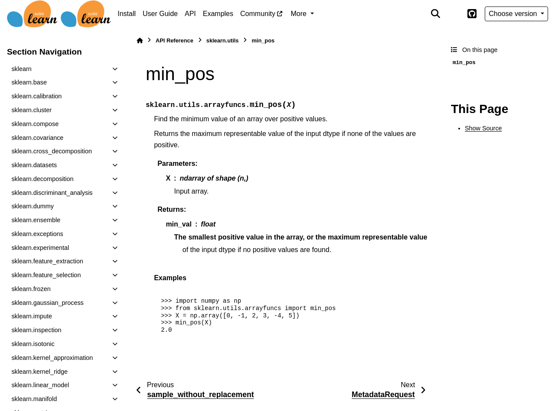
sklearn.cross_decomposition (51, 151)
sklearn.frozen (30, 288)
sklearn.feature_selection (46, 275)
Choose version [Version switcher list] (514, 13)
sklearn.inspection (36, 330)
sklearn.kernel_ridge (39, 371)
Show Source (483, 128)
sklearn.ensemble (35, 220)
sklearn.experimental (40, 247)
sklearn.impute (31, 316)
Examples (218, 13)
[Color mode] (453, 13)
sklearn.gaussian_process (47, 302)
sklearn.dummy (32, 206)
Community (257, 13)
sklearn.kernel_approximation (52, 357)
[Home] (140, 40)
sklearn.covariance (37, 137)
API (190, 13)
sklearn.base (29, 82)
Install (127, 13)
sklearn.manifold (34, 398)
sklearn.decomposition (42, 178)
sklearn (21, 68)
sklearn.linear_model (40, 385)
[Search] (436, 13)
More (300, 13)
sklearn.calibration (36, 96)
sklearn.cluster (31, 110)
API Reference (174, 40)
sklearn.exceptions (37, 233)
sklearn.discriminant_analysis (51, 192)
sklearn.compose (35, 123)
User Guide (160, 13)
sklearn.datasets (34, 165)
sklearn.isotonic (32, 343)
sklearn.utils (222, 40)
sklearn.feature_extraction (47, 261)
